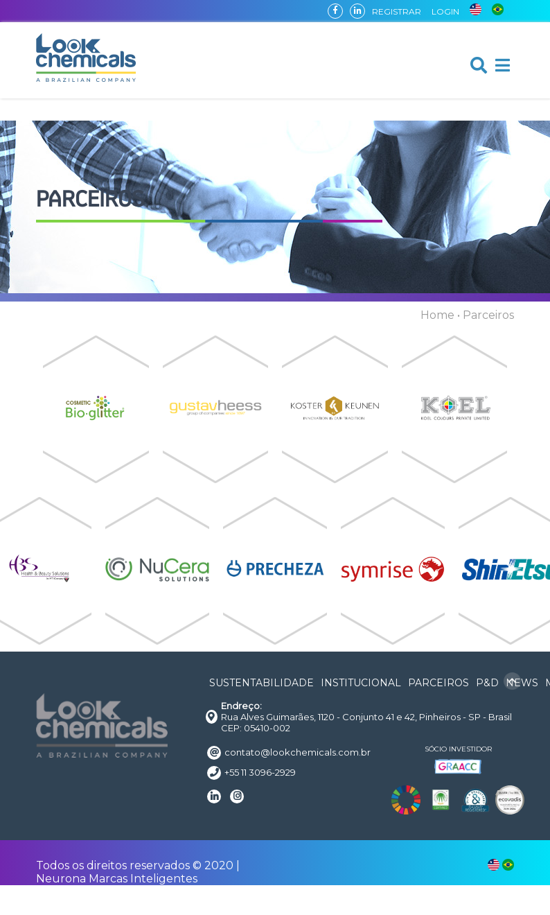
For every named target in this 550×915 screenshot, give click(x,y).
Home (437, 315)
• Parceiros (485, 315)
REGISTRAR (396, 11)
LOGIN (445, 11)
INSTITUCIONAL (361, 683)
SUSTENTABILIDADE (261, 683)
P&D (487, 683)
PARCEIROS (438, 683)
